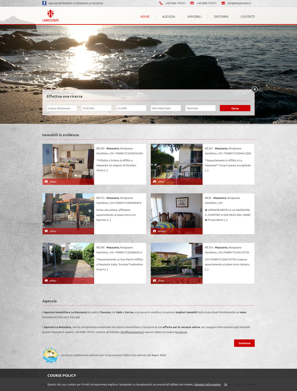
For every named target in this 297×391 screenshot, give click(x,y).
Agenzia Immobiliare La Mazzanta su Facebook (72, 3)
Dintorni (221, 16)
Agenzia (168, 16)
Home (145, 16)
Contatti (248, 16)
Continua (244, 343)
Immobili (194, 16)
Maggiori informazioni (207, 384)
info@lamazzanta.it (236, 3)
